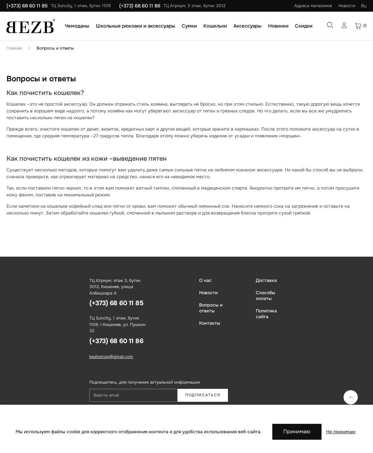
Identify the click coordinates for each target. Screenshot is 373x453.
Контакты (209, 323)
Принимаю (297, 431)
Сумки (189, 26)
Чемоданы (77, 26)
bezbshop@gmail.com (111, 356)
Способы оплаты (265, 295)
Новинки (278, 26)
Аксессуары (247, 26)
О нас (205, 280)
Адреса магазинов (313, 5)
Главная (14, 48)
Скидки (303, 26)
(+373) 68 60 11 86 (139, 6)
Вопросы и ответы (55, 48)
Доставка (266, 280)
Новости (347, 5)
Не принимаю (341, 432)
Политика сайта (266, 313)
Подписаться (202, 395)
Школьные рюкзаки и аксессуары (135, 26)
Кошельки (215, 26)
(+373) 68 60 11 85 (27, 6)
